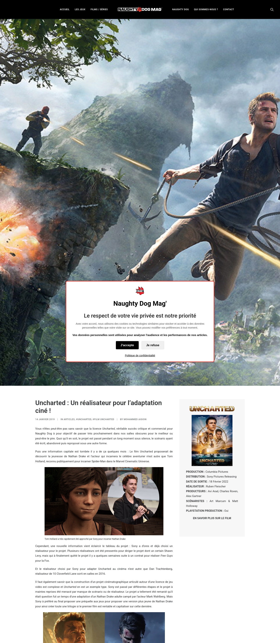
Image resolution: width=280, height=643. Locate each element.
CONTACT (228, 9)
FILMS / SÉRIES (99, 9)
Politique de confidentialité (140, 355)
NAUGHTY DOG (180, 9)
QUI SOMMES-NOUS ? (206, 9)
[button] (272, 9)
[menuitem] (64, 9)
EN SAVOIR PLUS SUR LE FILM (212, 454)
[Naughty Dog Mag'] (140, 9)
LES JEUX (80, 9)
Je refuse (152, 345)
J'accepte (127, 345)
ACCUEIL (64, 9)
